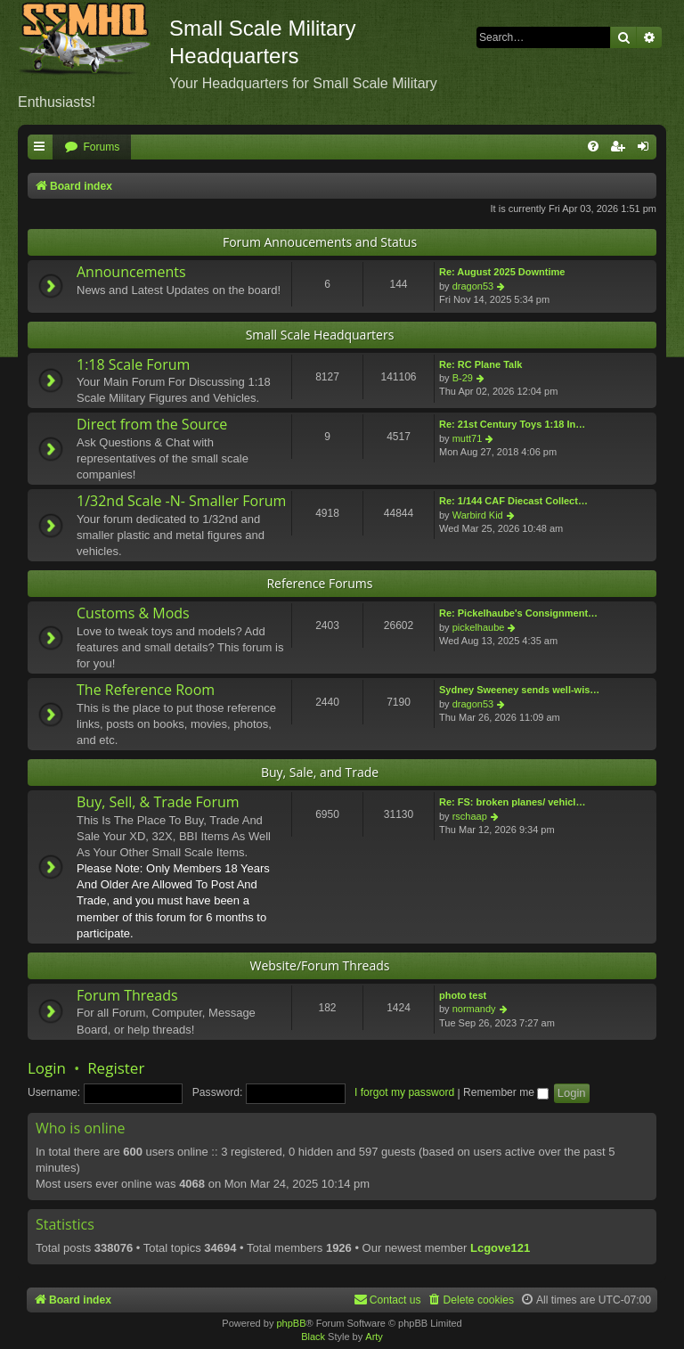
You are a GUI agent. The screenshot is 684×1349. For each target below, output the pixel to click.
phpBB (290, 1323)
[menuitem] (92, 147)
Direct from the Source (152, 424)
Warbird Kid (477, 515)
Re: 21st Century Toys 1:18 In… (512, 424)
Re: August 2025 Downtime (502, 271)
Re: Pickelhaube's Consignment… (518, 613)
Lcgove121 (500, 1248)
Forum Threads (127, 995)
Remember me (506, 1092)
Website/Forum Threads (320, 965)
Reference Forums (319, 583)
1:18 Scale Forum (133, 364)
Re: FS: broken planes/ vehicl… (512, 802)
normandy (474, 1008)
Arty (374, 1336)
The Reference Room (146, 689)
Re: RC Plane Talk (480, 364)
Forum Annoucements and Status (320, 241)
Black (313, 1336)
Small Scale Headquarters (320, 334)
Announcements (131, 272)
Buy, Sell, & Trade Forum (158, 802)
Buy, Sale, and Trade (320, 772)
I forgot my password (404, 1092)
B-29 (462, 377)
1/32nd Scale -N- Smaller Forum (181, 501)
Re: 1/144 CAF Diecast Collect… (513, 500)
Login (47, 1068)
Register (115, 1068)
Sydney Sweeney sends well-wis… (519, 689)
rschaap (469, 816)
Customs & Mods (133, 613)
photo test (462, 995)
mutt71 (467, 438)
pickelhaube (478, 627)
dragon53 (473, 286)
